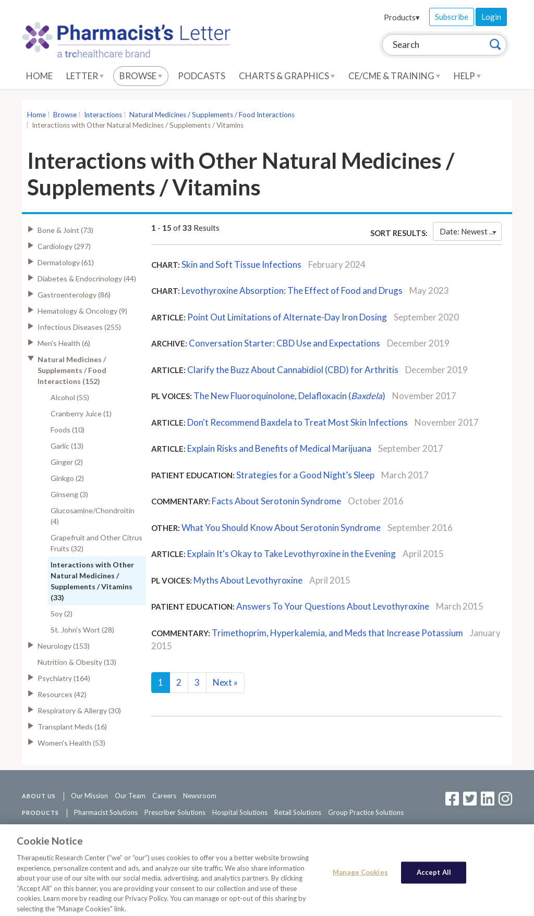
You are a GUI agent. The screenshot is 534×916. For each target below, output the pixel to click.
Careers (164, 795)
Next (225, 682)
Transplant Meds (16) (72, 726)
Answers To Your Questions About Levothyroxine (332, 606)
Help (467, 75)
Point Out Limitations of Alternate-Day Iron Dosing (287, 317)
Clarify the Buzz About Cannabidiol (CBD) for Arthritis (292, 369)
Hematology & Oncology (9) (82, 310)
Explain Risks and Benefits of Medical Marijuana (279, 448)
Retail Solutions (297, 812)
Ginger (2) (67, 461)
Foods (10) (67, 429)
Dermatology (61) (66, 262)
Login (491, 16)
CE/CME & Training (394, 75)
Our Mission (89, 795)
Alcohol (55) (70, 397)
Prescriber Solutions (174, 812)
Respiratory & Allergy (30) (79, 710)
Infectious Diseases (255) (79, 327)
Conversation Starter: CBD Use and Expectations (284, 343)
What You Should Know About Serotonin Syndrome (281, 527)
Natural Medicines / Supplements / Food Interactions (212, 114)
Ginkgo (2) (67, 478)
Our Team (130, 795)
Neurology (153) (64, 645)
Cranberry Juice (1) (81, 413)
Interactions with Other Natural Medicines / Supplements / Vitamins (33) (92, 581)
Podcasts (201, 75)
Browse (140, 75)
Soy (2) (61, 613)
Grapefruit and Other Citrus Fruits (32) (96, 543)
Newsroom (199, 795)
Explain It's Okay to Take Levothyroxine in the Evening (291, 553)
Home (39, 75)
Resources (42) (62, 694)
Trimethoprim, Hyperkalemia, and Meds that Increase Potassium (337, 632)
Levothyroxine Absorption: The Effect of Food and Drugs (292, 290)
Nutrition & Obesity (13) (77, 662)
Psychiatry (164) (64, 678)
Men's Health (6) (64, 343)
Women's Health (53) (71, 742)
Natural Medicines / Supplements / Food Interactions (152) (72, 370)
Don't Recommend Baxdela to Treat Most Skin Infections (297, 422)
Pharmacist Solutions (106, 812)
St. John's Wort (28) (82, 629)
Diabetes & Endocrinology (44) (87, 278)
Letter (85, 75)
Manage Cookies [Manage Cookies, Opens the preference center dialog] (360, 877)
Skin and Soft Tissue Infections (241, 264)
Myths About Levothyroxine (248, 580)
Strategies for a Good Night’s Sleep (305, 474)
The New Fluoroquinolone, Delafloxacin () (289, 395)
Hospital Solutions (240, 812)
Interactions (103, 114)
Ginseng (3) (69, 494)
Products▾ (402, 17)
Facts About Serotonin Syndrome (276, 501)
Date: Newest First (471, 231)
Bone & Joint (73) (65, 230)
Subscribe (451, 16)
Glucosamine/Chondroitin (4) (93, 516)
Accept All (434, 877)
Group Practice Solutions (366, 812)
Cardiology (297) (64, 246)
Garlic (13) (67, 445)
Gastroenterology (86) (74, 294)
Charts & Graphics (287, 75)
